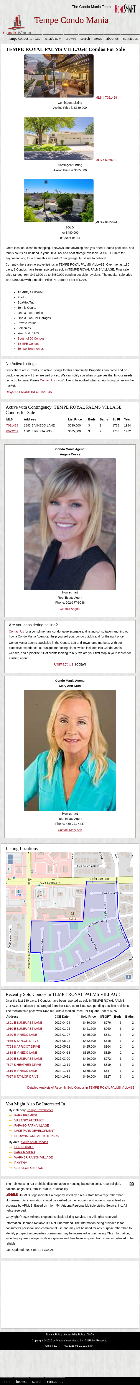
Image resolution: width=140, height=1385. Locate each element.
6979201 (12, 431)
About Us (112, 38)
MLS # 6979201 (70, 160)
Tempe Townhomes (31, 348)
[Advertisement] (68, 1294)
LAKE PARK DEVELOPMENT (34, 1130)
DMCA (90, 1334)
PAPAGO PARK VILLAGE (31, 1125)
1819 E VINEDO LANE (21, 1070)
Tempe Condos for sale (24, 38)
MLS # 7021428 (70, 97)
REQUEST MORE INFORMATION (29, 391)
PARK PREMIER (25, 1115)
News (98, 38)
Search (85, 38)
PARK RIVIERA (24, 1152)
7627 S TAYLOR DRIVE (22, 1076)
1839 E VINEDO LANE (21, 1052)
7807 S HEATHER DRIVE (23, 1064)
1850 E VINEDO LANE (21, 1034)
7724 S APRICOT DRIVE (23, 1046)
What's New (53, 38)
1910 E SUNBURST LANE (24, 1028)
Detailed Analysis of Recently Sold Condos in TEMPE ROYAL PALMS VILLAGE (80, 1087)
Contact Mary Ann (70, 830)
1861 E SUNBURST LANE (24, 1022)
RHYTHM (20, 1162)
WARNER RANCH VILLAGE (33, 1157)
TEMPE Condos (28, 343)
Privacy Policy (54, 1334)
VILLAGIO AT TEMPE (29, 1120)
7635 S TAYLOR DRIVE (22, 1040)
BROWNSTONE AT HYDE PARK (36, 1136)
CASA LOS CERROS (28, 1167)
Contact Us (130, 38)
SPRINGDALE (24, 1147)
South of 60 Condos (31, 338)
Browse (71, 38)
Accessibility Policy (74, 1334)
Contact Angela (70, 609)
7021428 (12, 425)
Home (6, 1381)
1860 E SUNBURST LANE (24, 1058)
